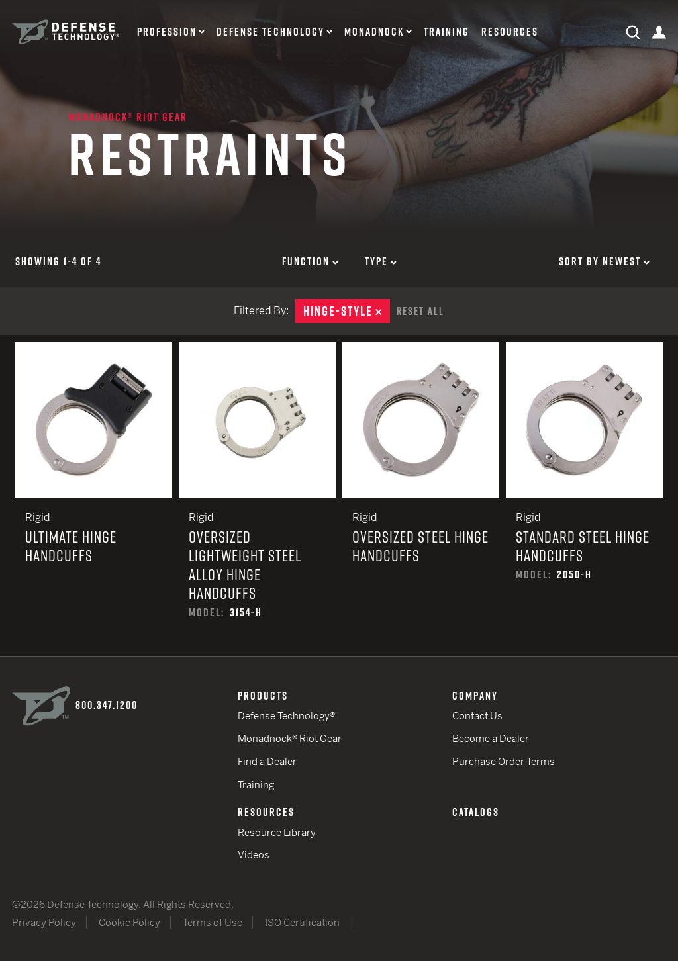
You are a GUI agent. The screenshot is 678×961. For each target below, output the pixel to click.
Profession (167, 32)
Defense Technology (270, 32)
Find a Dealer (267, 761)
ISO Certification (302, 922)
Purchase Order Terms (503, 761)
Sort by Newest (604, 261)
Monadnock (374, 32)
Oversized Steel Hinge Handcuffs (421, 499)
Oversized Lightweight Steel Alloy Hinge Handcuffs (257, 499)
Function (310, 261)
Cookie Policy (129, 922)
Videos (253, 854)
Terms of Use (212, 922)
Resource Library (277, 832)
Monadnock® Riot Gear (127, 117)
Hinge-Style (346, 311)
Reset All (420, 311)
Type (381, 261)
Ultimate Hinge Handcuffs (93, 499)
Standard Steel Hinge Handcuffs (584, 499)
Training (446, 32)
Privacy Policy (44, 922)
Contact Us (477, 715)
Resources (509, 32)
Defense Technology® (286, 715)
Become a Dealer (490, 738)
